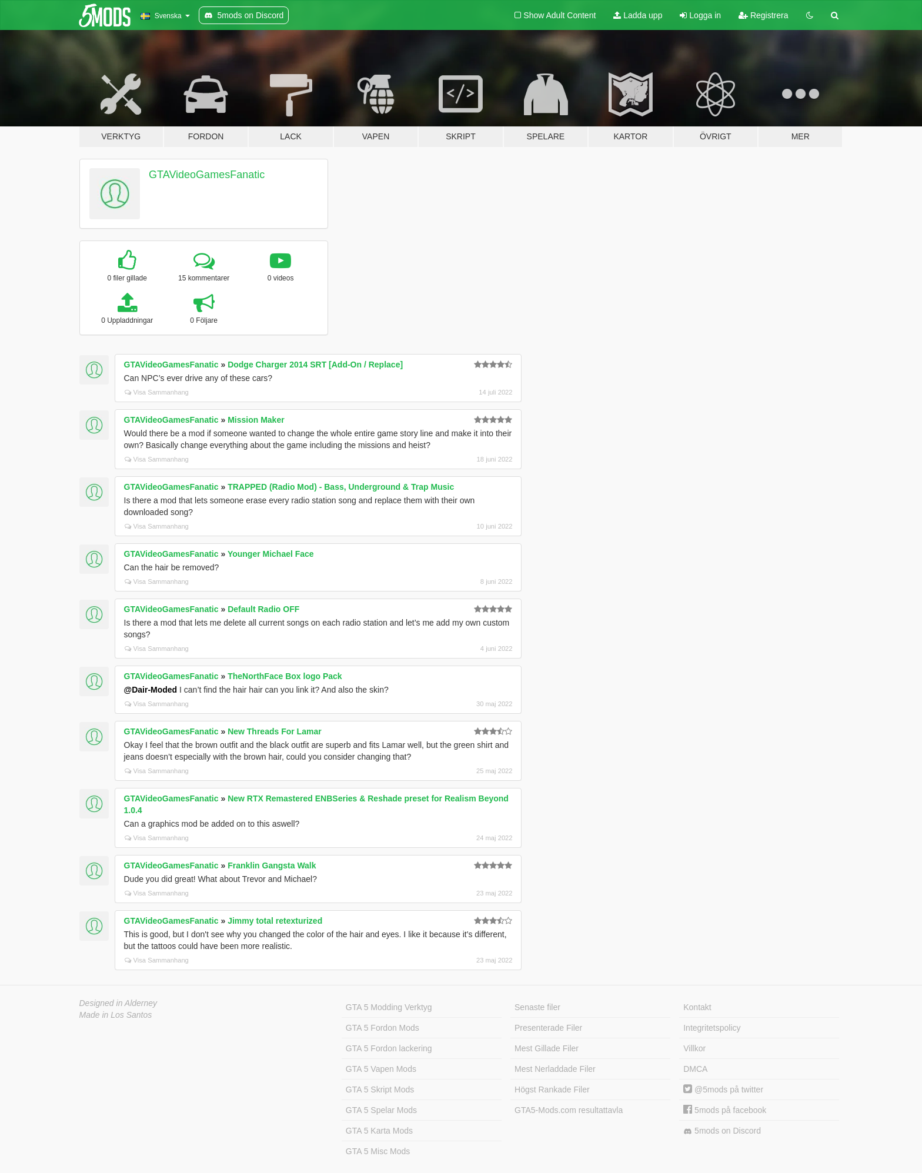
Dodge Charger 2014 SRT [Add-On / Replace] (315, 364)
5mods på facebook (724, 1110)
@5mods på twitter (723, 1089)
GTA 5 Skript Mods (380, 1089)
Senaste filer (537, 1007)
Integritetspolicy (711, 1027)
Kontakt (697, 1007)
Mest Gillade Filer (547, 1048)
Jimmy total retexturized (275, 920)
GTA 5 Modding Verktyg (389, 1007)
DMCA (695, 1069)
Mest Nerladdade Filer (555, 1069)
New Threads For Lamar (275, 731)
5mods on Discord (722, 1131)
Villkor (694, 1048)
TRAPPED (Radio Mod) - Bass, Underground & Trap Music (341, 487)
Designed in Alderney (118, 1003)
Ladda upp (637, 15)
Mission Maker (256, 420)
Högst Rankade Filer (552, 1089)
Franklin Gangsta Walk (272, 865)
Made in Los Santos (115, 1015)
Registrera (763, 15)
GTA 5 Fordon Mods (382, 1027)
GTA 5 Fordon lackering (389, 1048)
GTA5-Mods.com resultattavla (569, 1110)
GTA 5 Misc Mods (378, 1151)
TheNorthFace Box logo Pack (285, 676)
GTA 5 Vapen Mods (381, 1069)
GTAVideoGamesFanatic (207, 175)
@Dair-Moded (151, 689)
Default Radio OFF (263, 609)
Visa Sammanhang (157, 392)
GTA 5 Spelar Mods (381, 1110)
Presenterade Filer (548, 1027)
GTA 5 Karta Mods (379, 1130)
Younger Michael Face (271, 554)
